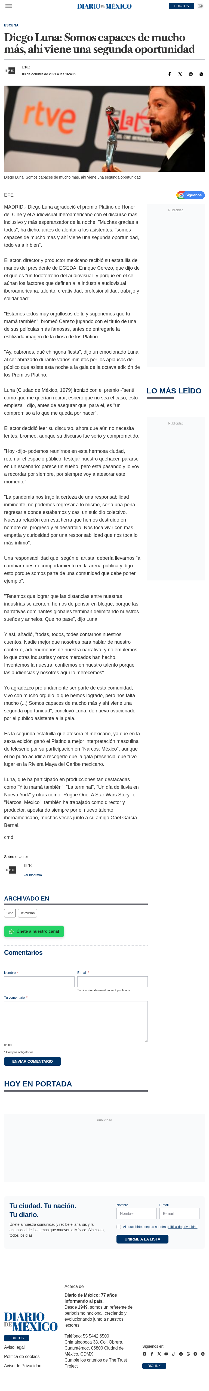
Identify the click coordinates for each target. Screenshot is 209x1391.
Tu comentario (15, 997)
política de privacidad (182, 1227)
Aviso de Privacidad (22, 1365)
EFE (26, 67)
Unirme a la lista (142, 1239)
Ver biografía (32, 875)
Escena (11, 25)
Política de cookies (21, 1356)
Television (27, 913)
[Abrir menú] (8, 6)
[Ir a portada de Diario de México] (31, 1321)
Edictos (17, 1338)
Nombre (11, 973)
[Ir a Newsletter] (200, 6)
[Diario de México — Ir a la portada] (104, 6)
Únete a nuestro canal (34, 931)
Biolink (154, 1366)
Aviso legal (14, 1347)
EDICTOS (181, 6)
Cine (10, 913)
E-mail (83, 973)
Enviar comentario (32, 1061)
